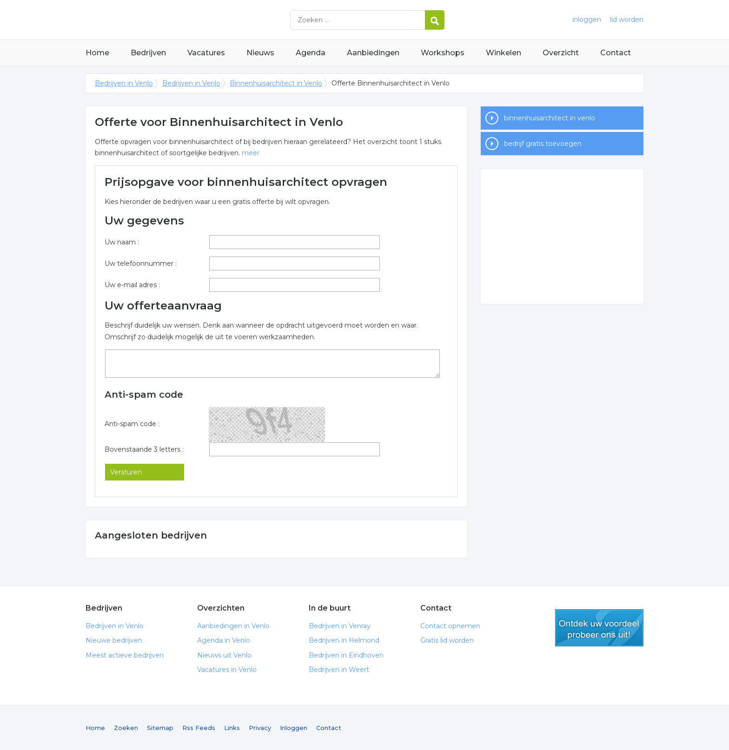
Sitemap (160, 727)
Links (232, 727)
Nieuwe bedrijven (114, 640)
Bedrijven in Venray (340, 626)
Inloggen (293, 727)
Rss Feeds (198, 727)
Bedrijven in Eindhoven (346, 655)
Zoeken (126, 727)
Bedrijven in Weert (339, 669)
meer (250, 153)
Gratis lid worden (447, 640)
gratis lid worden (599, 627)
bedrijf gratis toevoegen (543, 143)
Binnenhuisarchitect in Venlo (276, 83)
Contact (615, 52)
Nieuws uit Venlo (224, 655)
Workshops (442, 52)
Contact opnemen (450, 626)
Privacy (260, 727)
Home (97, 52)
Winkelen (503, 52)
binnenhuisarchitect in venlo (549, 118)
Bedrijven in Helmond (344, 640)
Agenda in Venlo (223, 640)
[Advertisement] (562, 236)
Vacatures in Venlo (227, 669)
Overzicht (561, 52)
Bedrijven (148, 52)
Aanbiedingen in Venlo (233, 626)
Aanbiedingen (373, 52)
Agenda (310, 52)
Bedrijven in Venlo (202, 19)
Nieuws (260, 52)
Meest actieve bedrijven (125, 655)
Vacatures (206, 52)
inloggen (586, 19)
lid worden (626, 19)
